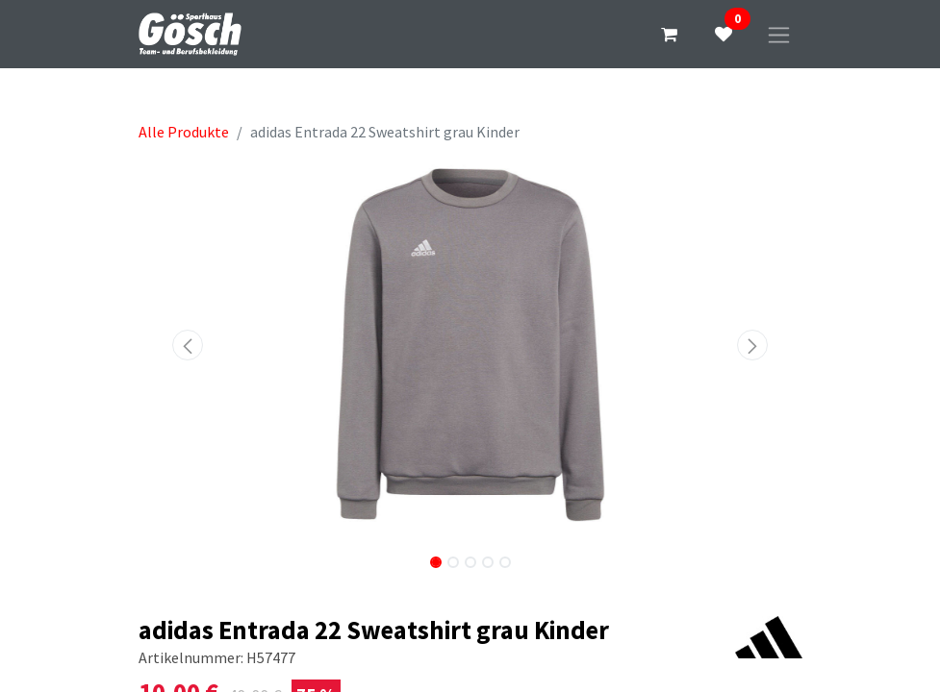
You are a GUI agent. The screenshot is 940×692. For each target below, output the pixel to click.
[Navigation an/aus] (778, 34)
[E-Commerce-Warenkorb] (670, 34)
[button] (189, 345)
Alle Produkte (184, 131)
